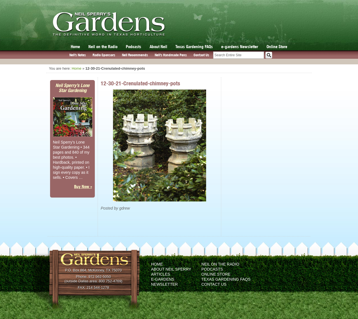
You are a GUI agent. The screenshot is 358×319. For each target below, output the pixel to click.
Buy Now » (83, 186)
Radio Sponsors (104, 55)
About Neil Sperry (171, 269)
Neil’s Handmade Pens (171, 55)
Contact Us (201, 55)
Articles (160, 274)
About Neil (158, 46)
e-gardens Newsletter (239, 46)
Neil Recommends (135, 55)
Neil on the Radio (102, 46)
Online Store (277, 46)
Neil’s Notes (77, 55)
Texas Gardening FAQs (194, 46)
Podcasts (133, 46)
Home (75, 46)
